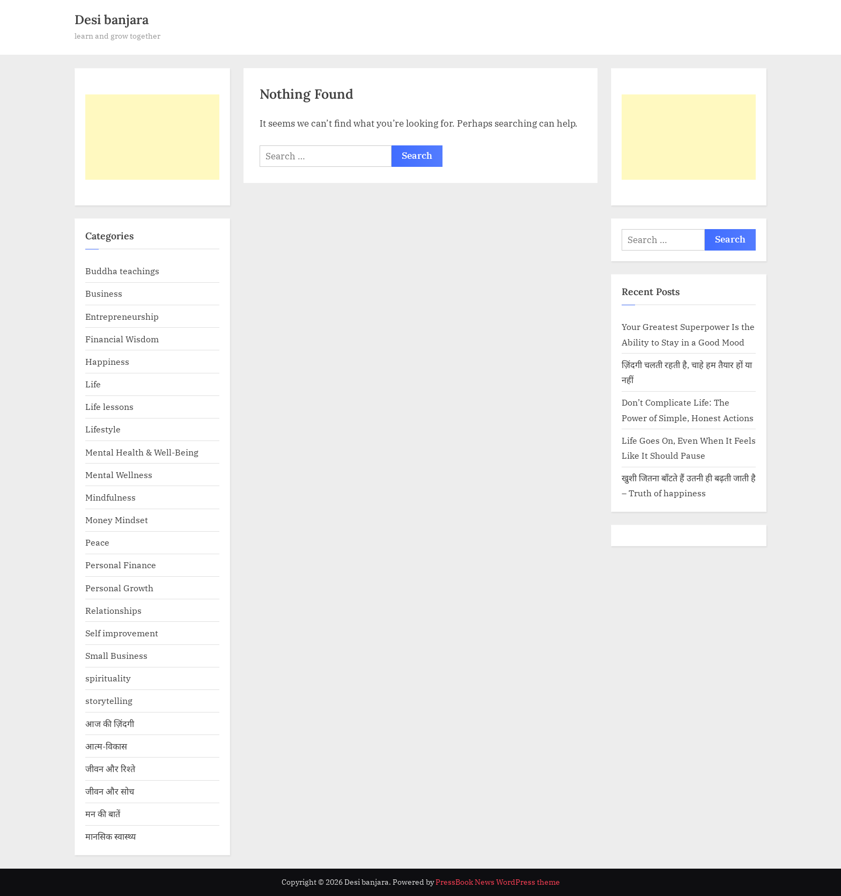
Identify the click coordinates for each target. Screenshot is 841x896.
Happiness (107, 361)
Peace (97, 542)
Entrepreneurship (122, 316)
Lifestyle (103, 429)
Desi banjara (112, 19)
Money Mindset (116, 519)
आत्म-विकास (106, 746)
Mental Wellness (118, 474)
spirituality (108, 678)
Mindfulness (110, 497)
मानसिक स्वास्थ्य (110, 836)
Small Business (116, 655)
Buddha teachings (122, 270)
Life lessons (109, 406)
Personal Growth (119, 587)
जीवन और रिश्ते (110, 768)
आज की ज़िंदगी (109, 723)
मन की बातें (102, 813)
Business (103, 293)
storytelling (108, 700)
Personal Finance (120, 564)
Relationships (113, 610)
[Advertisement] (152, 137)
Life (93, 384)
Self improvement (121, 632)
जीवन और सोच (109, 791)
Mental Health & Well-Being (141, 452)
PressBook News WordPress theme (498, 882)
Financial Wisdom (122, 338)
